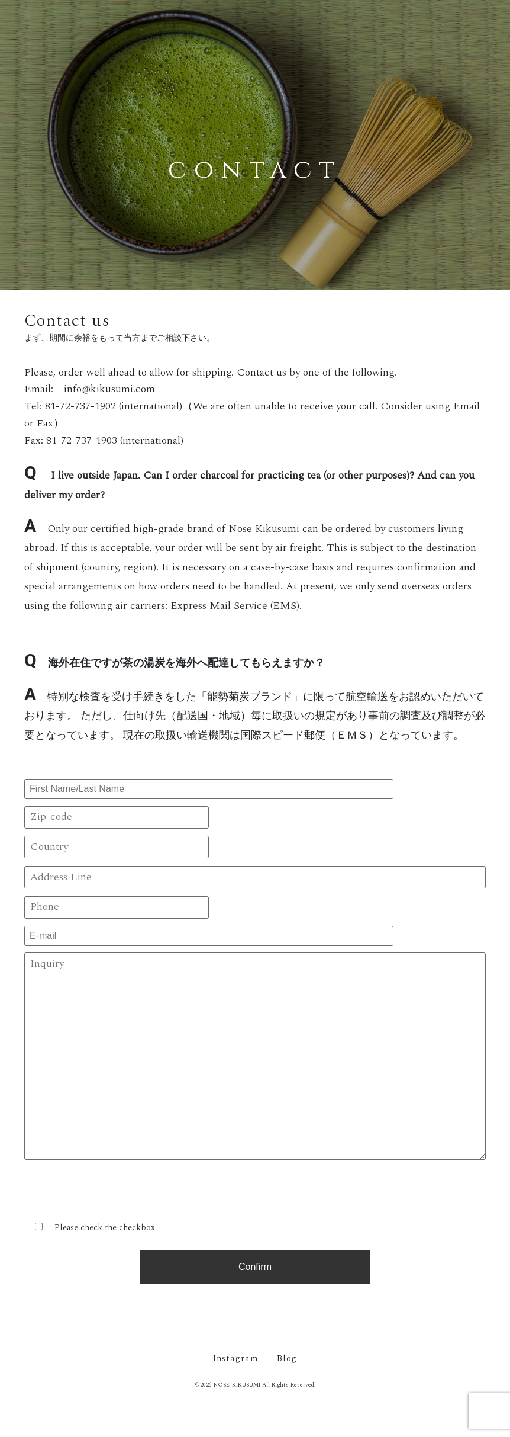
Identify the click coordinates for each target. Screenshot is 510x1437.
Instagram (235, 1358)
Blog (287, 1358)
